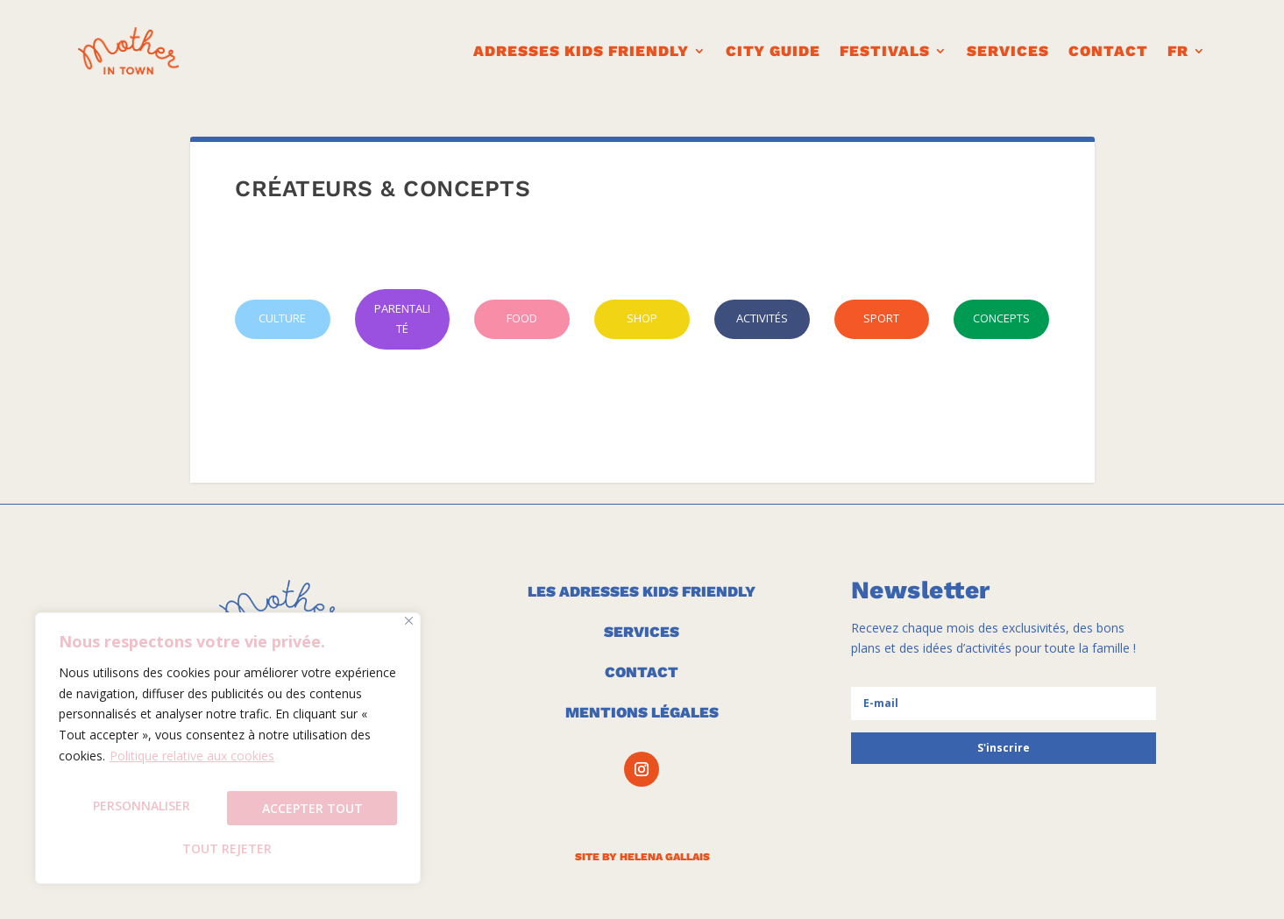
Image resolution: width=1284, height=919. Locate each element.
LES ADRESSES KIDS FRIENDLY (642, 591)
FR (1177, 51)
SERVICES (641, 631)
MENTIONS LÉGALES (642, 712)
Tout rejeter (311, 814)
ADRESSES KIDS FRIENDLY (581, 51)
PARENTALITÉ (402, 318)
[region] (228, 756)
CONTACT (1108, 51)
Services (1008, 51)
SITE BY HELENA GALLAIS (642, 857)
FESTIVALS (885, 51)
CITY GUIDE (773, 51)
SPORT (881, 318)
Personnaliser (141, 814)
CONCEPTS (1001, 318)
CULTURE (282, 318)
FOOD (522, 318)
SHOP (642, 318)
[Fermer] (409, 637)
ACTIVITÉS (762, 318)
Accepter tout (228, 848)
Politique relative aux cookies (192, 772)
